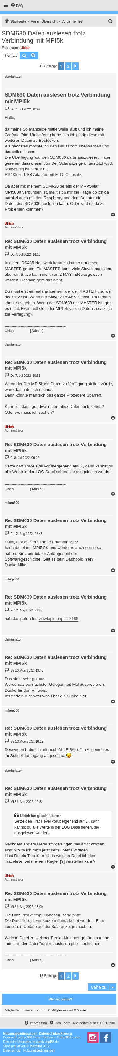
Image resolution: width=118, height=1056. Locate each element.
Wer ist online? (60, 999)
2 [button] (68, 66)
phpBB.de (52, 1041)
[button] (75, 66)
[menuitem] (16, 5)
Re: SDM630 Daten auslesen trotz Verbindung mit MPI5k (56, 244)
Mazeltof (36, 1046)
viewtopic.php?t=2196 (58, 618)
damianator (13, 76)
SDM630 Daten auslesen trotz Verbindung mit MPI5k (44, 37)
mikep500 (12, 502)
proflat (15, 1046)
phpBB (25, 1037)
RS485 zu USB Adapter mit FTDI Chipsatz (43, 174)
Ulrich (26, 48)
